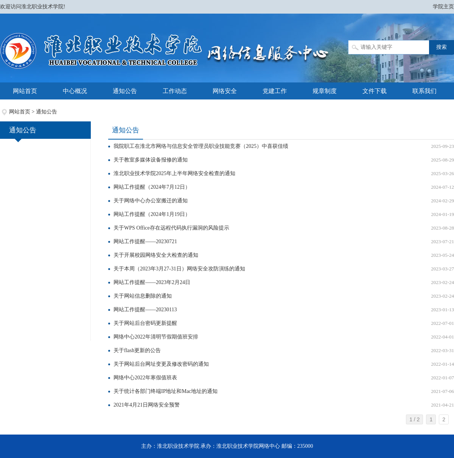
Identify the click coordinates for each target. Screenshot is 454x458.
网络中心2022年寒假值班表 (145, 377)
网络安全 (225, 91)
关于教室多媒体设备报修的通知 (151, 160)
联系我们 (424, 91)
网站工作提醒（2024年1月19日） (152, 214)
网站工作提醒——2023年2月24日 (152, 282)
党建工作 (275, 91)
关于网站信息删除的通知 (143, 296)
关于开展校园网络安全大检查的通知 (156, 255)
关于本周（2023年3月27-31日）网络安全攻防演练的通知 (179, 269)
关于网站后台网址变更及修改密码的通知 (161, 364)
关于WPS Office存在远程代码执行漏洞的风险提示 (171, 228)
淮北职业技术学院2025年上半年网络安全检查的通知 (174, 173)
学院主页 (443, 6)
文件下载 (374, 91)
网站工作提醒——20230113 (145, 309)
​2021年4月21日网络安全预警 (147, 405)
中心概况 (75, 91)
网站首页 (25, 91)
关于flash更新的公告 (137, 350)
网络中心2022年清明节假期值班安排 (156, 337)
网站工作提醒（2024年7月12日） (152, 187)
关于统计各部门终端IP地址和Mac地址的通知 (166, 391)
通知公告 (125, 91)
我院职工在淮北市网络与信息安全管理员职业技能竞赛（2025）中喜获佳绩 (201, 146)
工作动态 (175, 91)
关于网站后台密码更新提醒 (145, 323)
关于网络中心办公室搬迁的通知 (151, 200)
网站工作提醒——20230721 (145, 241)
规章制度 (325, 91)
